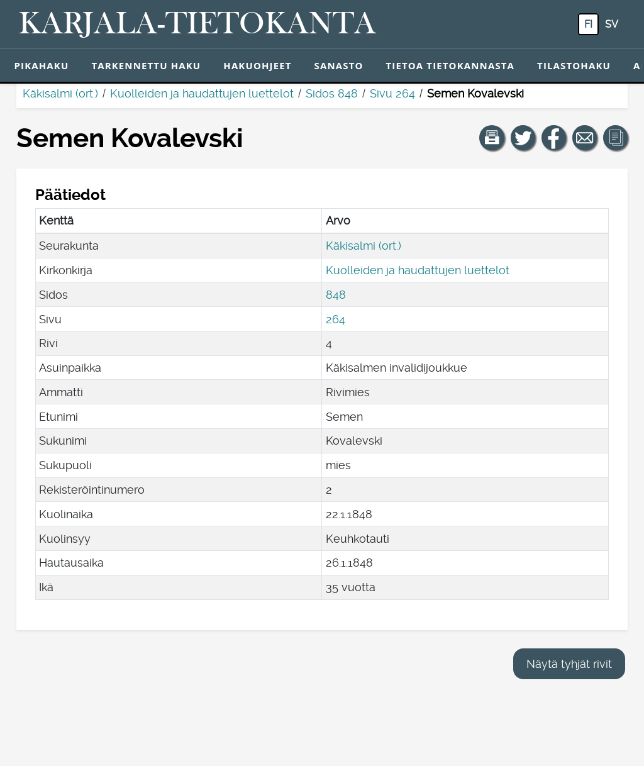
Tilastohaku (574, 65)
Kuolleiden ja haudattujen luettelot (202, 93)
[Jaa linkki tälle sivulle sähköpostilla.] (584, 137)
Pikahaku (41, 65)
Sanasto (339, 65)
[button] (491, 137)
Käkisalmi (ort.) (60, 93)
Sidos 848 (332, 93)
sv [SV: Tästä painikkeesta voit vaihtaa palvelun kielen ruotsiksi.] (611, 24)
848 (336, 294)
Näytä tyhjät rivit (569, 663)
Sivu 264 (392, 93)
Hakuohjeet (257, 65)
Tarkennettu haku (146, 65)
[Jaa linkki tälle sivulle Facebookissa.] (554, 137)
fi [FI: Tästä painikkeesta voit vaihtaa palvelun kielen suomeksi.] (588, 24)
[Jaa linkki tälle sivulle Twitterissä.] (523, 137)
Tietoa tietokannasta (450, 65)
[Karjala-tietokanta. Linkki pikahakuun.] (197, 24)
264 (335, 319)
